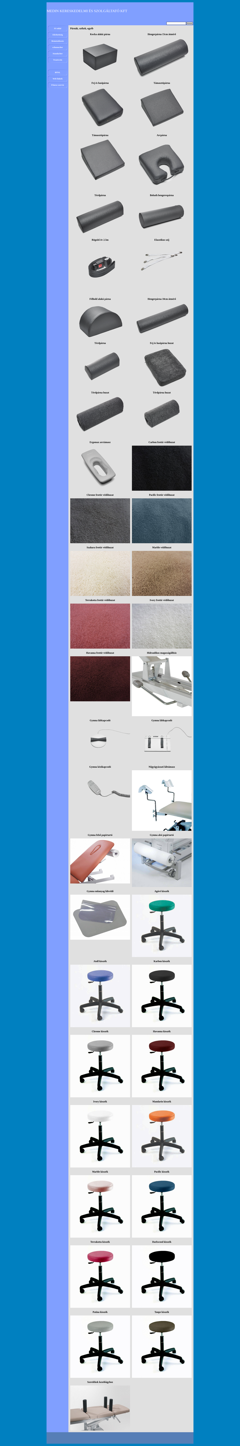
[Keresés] (176, 23)
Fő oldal (57, 28)
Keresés (189, 23)
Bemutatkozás (57, 41)
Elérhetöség (57, 35)
